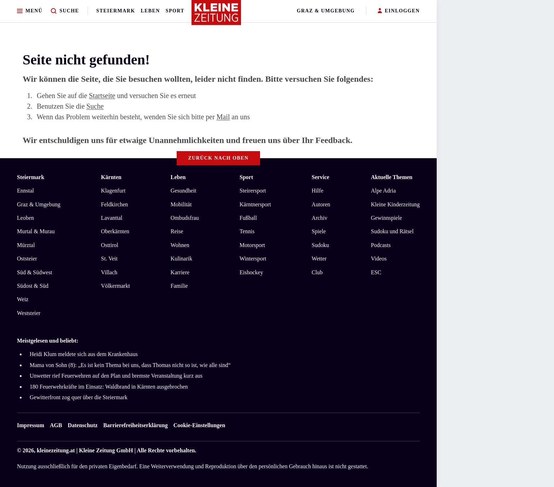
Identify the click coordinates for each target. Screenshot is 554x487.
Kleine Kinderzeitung (395, 204)
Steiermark (115, 10)
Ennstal (25, 191)
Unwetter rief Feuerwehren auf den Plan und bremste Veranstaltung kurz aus (116, 376)
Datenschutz (83, 425)
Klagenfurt (113, 191)
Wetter (319, 259)
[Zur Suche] (65, 11)
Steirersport (253, 191)
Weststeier (28, 313)
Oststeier (27, 259)
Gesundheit (183, 191)
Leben (150, 10)
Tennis (247, 231)
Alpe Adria (383, 191)
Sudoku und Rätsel (392, 231)
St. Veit (109, 259)
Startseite (102, 95)
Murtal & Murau (36, 231)
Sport (175, 10)
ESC (376, 272)
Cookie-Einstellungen (199, 425)
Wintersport (253, 259)
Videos (379, 259)
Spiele (319, 231)
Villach (109, 272)
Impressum (30, 425)
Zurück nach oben (218, 158)
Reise (177, 231)
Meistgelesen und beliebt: (47, 341)
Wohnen (180, 245)
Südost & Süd (32, 286)
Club (317, 272)
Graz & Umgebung (326, 10)
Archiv (319, 218)
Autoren (321, 204)
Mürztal (26, 245)
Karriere (180, 272)
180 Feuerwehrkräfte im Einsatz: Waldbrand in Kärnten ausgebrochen (109, 387)
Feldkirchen (114, 204)
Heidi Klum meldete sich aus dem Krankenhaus (84, 354)
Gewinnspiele (386, 218)
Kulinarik (181, 259)
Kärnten (111, 177)
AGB (56, 425)
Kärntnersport (255, 204)
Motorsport (252, 245)
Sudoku (320, 245)
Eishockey (251, 272)
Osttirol (109, 245)
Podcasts (381, 245)
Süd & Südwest (34, 272)
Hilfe (317, 191)
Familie (179, 286)
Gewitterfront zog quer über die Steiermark (79, 397)
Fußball (248, 218)
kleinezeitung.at (56, 450)
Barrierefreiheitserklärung (135, 425)
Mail (223, 117)
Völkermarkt (115, 286)
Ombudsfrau (185, 218)
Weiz (22, 299)
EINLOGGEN (399, 11)
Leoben (25, 218)
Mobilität (181, 204)
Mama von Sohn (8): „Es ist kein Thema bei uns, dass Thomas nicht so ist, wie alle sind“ (130, 365)
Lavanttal (111, 218)
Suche (95, 106)
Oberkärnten (115, 231)
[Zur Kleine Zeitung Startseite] (216, 15)
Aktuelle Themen (391, 177)
